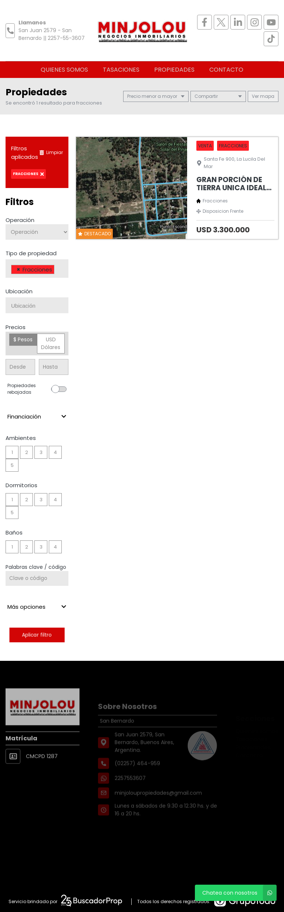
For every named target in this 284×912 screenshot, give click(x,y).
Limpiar (51, 152)
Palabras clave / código (36, 567)
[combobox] (37, 268)
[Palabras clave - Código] (37, 578)
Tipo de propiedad (31, 253)
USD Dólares (50, 343)
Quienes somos (64, 69)
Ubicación (19, 291)
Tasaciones (121, 69)
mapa (263, 96)
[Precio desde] (20, 367)
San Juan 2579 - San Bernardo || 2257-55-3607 (51, 34)
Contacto (226, 69)
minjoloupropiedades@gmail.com (158, 803)
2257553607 (130, 789)
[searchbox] (58, 270)
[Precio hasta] (53, 367)
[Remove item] (18, 269)
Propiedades (174, 69)
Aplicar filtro (37, 634)
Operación (20, 220)
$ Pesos (23, 339)
